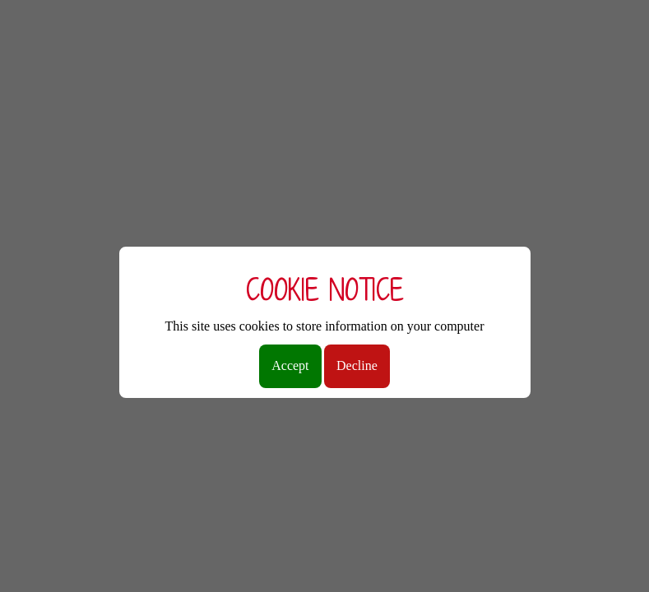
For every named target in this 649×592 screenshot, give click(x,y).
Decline (357, 365)
